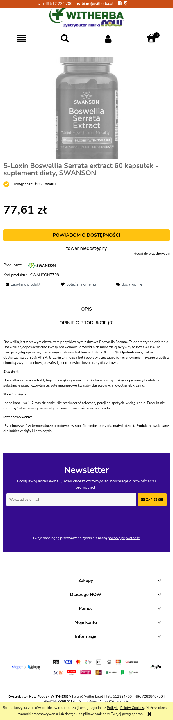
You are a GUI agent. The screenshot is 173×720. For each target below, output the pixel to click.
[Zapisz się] (152, 499)
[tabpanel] (86, 386)
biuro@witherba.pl (97, 3)
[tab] (86, 309)
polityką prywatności (124, 538)
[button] (21, 38)
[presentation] (47, 518)
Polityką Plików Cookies (125, 707)
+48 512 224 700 (57, 3)
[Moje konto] (108, 38)
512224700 (122, 696)
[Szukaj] (65, 38)
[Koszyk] (151, 38)
